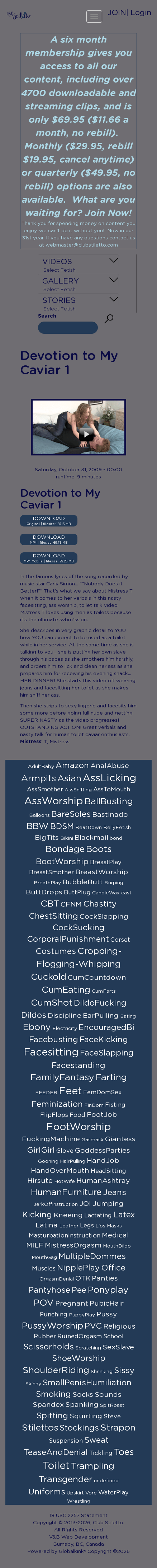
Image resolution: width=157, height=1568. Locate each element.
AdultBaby (41, 766)
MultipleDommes (92, 1256)
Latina (46, 1225)
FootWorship (78, 1127)
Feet (70, 1091)
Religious (119, 1326)
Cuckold (48, 977)
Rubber (45, 1336)
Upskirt (75, 1493)
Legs (87, 1225)
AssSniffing (78, 789)
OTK (82, 1278)
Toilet (56, 1466)
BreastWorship (101, 872)
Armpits (38, 778)
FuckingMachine (51, 1139)
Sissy (124, 1371)
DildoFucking (100, 1003)
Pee (79, 1290)
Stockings (79, 1428)
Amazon (72, 765)
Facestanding (78, 1065)
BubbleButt (82, 882)
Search (47, 316)
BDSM (62, 826)
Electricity (64, 1028)
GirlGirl (41, 1150)
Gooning (48, 1161)
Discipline (64, 1015)
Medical (115, 1235)
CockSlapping (104, 916)
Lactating (98, 1215)
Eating (128, 1016)
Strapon (117, 1427)
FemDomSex (102, 1092)
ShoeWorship (78, 1358)
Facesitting (51, 1053)
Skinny (33, 1383)
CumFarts (104, 991)
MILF (34, 1245)
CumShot (51, 1002)
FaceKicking (104, 1040)
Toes (124, 1452)
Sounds (108, 1394)
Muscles (44, 1269)
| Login (138, 13)
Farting (111, 1077)
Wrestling (78, 1501)
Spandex (48, 1404)
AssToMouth (111, 789)
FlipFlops (54, 1115)
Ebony (37, 1027)
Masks (114, 1225)
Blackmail (91, 837)
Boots (98, 849)
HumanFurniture (66, 1192)
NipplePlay (78, 1268)
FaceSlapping (107, 1053)
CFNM (71, 904)
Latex (124, 1215)
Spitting (52, 1416)
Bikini (66, 838)
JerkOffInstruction (55, 1204)
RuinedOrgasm (79, 1336)
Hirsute (40, 1180)
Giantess (120, 1139)
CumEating (66, 990)
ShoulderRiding (56, 1370)
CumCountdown (97, 977)
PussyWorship (52, 1325)
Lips (100, 1225)
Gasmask (92, 1139)
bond (116, 838)
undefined (106, 1480)
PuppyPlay (82, 1314)
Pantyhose (49, 1290)
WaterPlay (113, 1493)
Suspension (66, 1441)
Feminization (57, 1104)
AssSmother (45, 789)
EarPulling (101, 1015)
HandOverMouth (60, 1170)
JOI (85, 1203)
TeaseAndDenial (56, 1452)
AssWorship (53, 801)
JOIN (117, 13)
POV (44, 1302)
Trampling (92, 1466)
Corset (120, 940)
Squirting (86, 1416)
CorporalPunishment (68, 939)
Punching (53, 1314)
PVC (93, 1326)
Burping (113, 882)
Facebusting (53, 1040)
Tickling (101, 1453)
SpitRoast (112, 1405)
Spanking (82, 1404)
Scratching (88, 1348)
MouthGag (44, 1257)
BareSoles (71, 814)
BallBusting (109, 801)
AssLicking (109, 778)
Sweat (96, 1440)
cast (126, 892)
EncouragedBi (106, 1027)
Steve (112, 1416)
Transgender (65, 1479)
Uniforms (46, 1492)
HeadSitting (108, 1171)
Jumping (108, 1203)
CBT (50, 903)
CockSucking (78, 928)
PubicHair (107, 1303)
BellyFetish (117, 827)
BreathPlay (47, 882)
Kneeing (68, 1215)
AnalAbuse (109, 765)
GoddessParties (102, 1150)
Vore (91, 1493)
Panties (105, 1278)
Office (113, 1268)
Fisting (115, 1105)
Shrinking (102, 1371)
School (113, 1336)
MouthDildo (117, 1246)
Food (77, 1115)
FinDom (94, 1105)
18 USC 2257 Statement (78, 1515)
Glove (64, 1151)
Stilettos (40, 1427)
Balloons (39, 815)
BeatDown (88, 827)
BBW (38, 826)
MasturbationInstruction (64, 1236)
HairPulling (72, 1161)
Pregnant (71, 1303)
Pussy (106, 1314)
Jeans (114, 1193)
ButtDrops (44, 892)
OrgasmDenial (56, 1279)
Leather (68, 1225)
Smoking (53, 1394)
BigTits (47, 837)
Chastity (99, 904)
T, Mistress (57, 741)
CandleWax (106, 892)
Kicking (37, 1215)
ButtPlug (77, 892)
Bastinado (110, 814)
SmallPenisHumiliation (87, 1383)
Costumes (55, 951)
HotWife (64, 1181)
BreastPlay (106, 862)
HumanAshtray (103, 1180)
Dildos (33, 1015)
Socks (82, 1394)
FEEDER (46, 1092)
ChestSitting (53, 916)
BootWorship (62, 862)
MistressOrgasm (73, 1245)
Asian (69, 778)
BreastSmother (51, 872)
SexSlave (118, 1347)
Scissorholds (48, 1347)
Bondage (65, 849)
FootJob (102, 1114)
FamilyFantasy (62, 1077)
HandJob (103, 1160)
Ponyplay (108, 1290)
